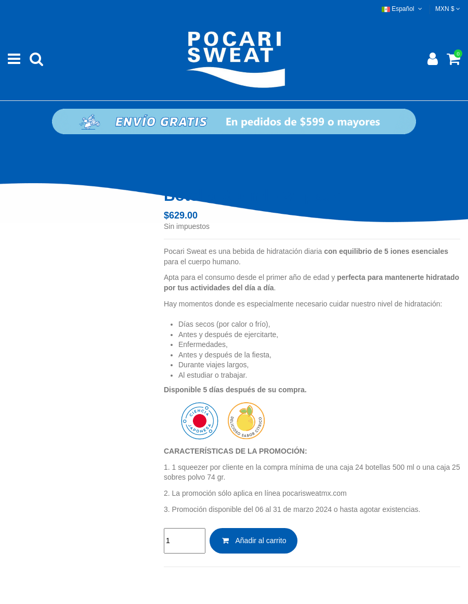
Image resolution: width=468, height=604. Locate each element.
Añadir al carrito (253, 540)
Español (403, 8)
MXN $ (447, 8)
